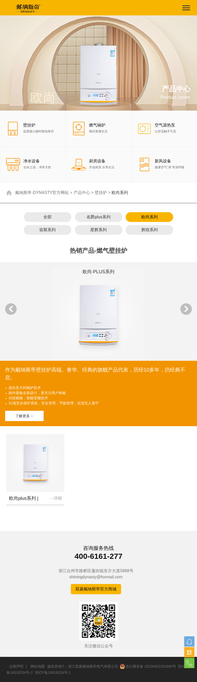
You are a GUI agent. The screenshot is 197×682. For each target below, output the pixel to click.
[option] (98, 344)
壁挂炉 (101, 192)
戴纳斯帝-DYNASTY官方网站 (42, 192)
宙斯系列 (47, 230)
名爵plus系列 (98, 217)
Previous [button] (11, 309)
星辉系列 (98, 230)
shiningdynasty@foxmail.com (95, 577)
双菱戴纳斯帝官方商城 (95, 589)
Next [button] (186, 309)
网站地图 (38, 666)
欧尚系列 (149, 217)
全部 (47, 217)
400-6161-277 (99, 556)
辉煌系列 (149, 230)
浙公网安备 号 (147, 666)
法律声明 (16, 666)
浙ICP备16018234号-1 (53, 672)
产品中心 (82, 192)
